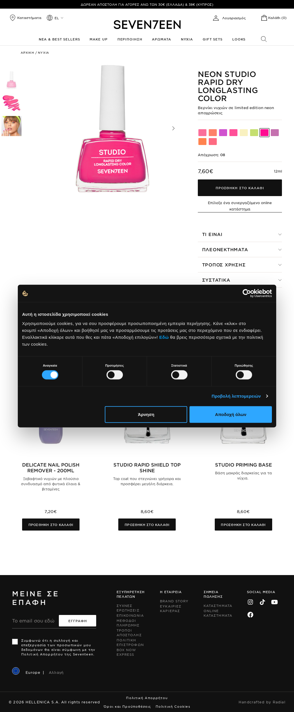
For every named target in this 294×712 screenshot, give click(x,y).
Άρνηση (146, 414)
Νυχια (187, 39)
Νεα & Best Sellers (59, 39)
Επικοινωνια (130, 615)
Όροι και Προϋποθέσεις (127, 706)
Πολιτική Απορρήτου (147, 698)
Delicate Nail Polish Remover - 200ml (51, 467)
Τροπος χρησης (224, 264)
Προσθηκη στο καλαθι (50, 525)
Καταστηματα (218, 605)
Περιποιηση (129, 39)
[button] (173, 128)
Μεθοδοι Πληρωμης (128, 622)
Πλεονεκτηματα (225, 249)
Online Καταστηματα (218, 613)
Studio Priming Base (243, 464)
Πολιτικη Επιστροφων (130, 642)
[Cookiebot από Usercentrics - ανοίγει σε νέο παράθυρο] (247, 293)
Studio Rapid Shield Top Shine (147, 467)
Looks (238, 39)
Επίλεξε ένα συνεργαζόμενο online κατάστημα (240, 205)
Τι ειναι (212, 234)
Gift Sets (213, 39)
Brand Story (174, 601)
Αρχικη (27, 52)
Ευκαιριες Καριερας (170, 608)
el (57, 18)
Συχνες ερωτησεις (128, 607)
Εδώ (164, 336)
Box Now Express (126, 652)
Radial (279, 702)
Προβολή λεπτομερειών (236, 396)
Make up (98, 39)
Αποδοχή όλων (230, 414)
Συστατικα (216, 280)
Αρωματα (161, 39)
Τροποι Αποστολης (129, 632)
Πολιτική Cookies (173, 706)
